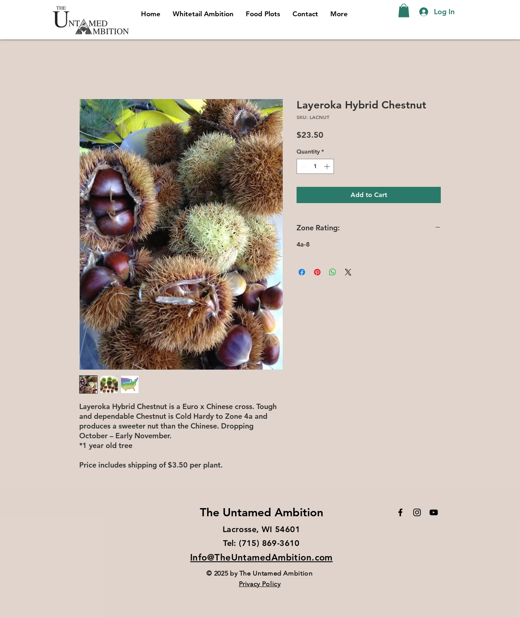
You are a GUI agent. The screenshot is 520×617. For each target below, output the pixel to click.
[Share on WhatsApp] (333, 272)
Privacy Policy (260, 584)
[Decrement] (303, 166)
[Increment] (328, 166)
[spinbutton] (315, 166)
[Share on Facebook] (302, 272)
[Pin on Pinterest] (317, 272)
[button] (404, 10)
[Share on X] (348, 272)
